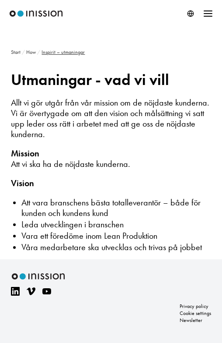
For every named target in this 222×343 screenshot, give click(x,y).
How (31, 52)
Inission (36, 14)
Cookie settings (195, 313)
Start (16, 52)
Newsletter (191, 320)
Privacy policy (194, 306)
